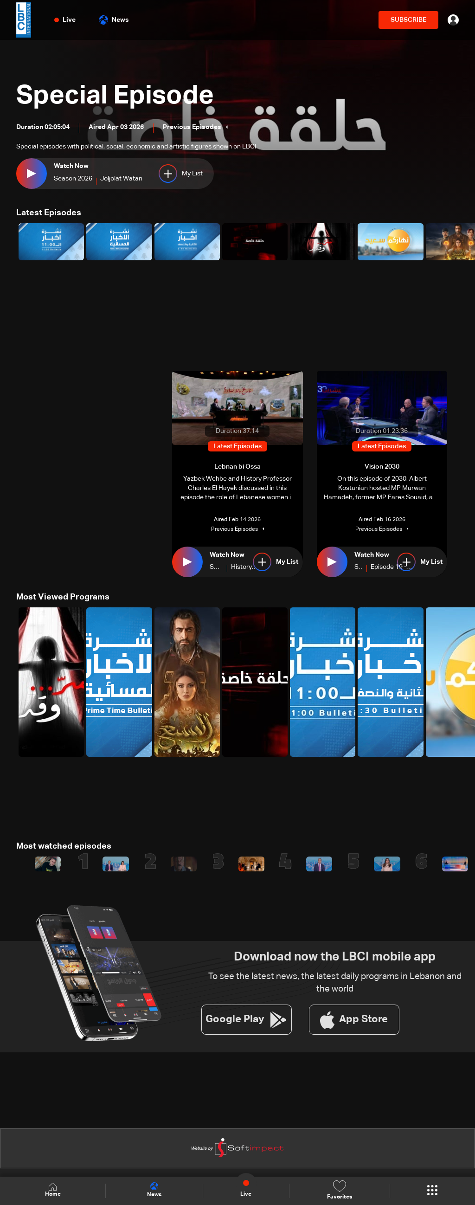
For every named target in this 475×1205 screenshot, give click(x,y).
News (114, 20)
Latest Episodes (48, 213)
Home (53, 1190)
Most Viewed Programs (62, 597)
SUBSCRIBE (408, 20)
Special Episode (115, 97)
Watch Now (71, 166)
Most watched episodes (63, 846)
